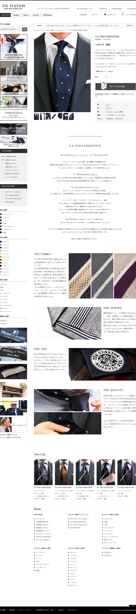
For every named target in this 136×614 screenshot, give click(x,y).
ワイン (5, 263)
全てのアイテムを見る (13, 192)
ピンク (5, 254)
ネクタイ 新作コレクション (78, 514)
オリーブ (6, 260)
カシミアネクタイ (6, 305)
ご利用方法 (103, 9)
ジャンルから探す (48, 30)
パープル (6, 245)
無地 (4, 232)
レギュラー (4, 284)
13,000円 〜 (4, 324)
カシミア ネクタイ (111, 537)
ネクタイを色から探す (76, 548)
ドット (5, 220)
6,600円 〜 (3, 321)
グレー (5, 269)
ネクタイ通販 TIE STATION (10, 437)
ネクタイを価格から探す (111, 548)
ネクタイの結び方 (11, 177)
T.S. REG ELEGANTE (78, 522)
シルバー (6, 272)
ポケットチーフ (5, 311)
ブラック (6, 266)
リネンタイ (4, 296)
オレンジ (6, 257)
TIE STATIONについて (85, 9)
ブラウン (6, 248)
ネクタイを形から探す (110, 514)
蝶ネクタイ (4, 308)
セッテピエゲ (4, 293)
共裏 (1, 287)
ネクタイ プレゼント (12, 170)
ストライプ (7, 214)
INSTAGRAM (117, 9)
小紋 (4, 223)
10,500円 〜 (108, 555)
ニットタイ (4, 299)
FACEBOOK (131, 9)
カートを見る (131, 14)
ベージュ (6, 251)
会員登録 (83, 14)
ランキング (40, 519)
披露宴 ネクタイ (10, 163)
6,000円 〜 (108, 552)
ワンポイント (7, 229)
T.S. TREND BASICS (12, 195)
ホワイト (6, 275)
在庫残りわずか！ (11, 160)
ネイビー (6, 242)
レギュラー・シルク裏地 (114, 111)
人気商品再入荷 (10, 156)
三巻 (1, 290)
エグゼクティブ (62, 30)
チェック (6, 217)
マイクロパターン (9, 226)
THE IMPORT (10, 202)
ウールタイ (4, 302)
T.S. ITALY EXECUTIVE (13, 199)
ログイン (95, 14)
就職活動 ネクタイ (11, 167)
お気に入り (112, 14)
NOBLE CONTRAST (12, 173)
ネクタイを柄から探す (42, 548)
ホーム (36, 30)
